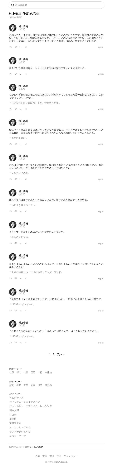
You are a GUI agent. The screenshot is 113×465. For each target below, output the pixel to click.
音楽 (33, 385)
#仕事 (100, 47)
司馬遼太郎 (15, 423)
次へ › (60, 354)
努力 (18, 372)
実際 (33, 372)
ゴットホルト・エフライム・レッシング (30, 406)
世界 (26, 385)
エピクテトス (16, 397)
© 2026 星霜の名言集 (56, 462)
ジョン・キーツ (17, 436)
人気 (37, 456)
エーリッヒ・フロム (20, 427)
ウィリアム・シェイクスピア (24, 402)
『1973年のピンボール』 (22, 304)
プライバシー (71, 456)
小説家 (22, 29)
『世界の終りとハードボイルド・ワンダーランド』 (36, 272)
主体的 (48, 372)
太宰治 (12, 419)
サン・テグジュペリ (20, 431)
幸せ (18, 385)
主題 (44, 456)
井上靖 (12, 414)
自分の (48, 385)
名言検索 (13, 447)
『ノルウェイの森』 (19, 173)
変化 (11, 385)
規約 (58, 456)
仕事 (11, 372)
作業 (26, 372)
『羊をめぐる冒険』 (19, 237)
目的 (40, 385)
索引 (51, 456)
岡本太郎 (14, 410)
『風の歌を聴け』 (18, 138)
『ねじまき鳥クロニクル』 (23, 205)
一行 (40, 372)
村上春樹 (23, 26)
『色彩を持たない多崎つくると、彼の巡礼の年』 (35, 103)
